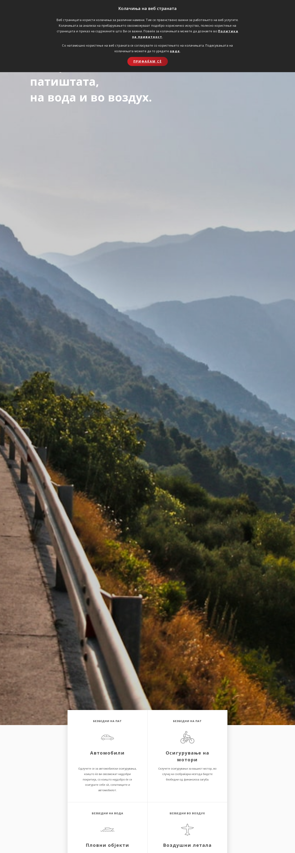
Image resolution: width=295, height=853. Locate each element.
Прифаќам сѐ (147, 61)
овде (175, 51)
